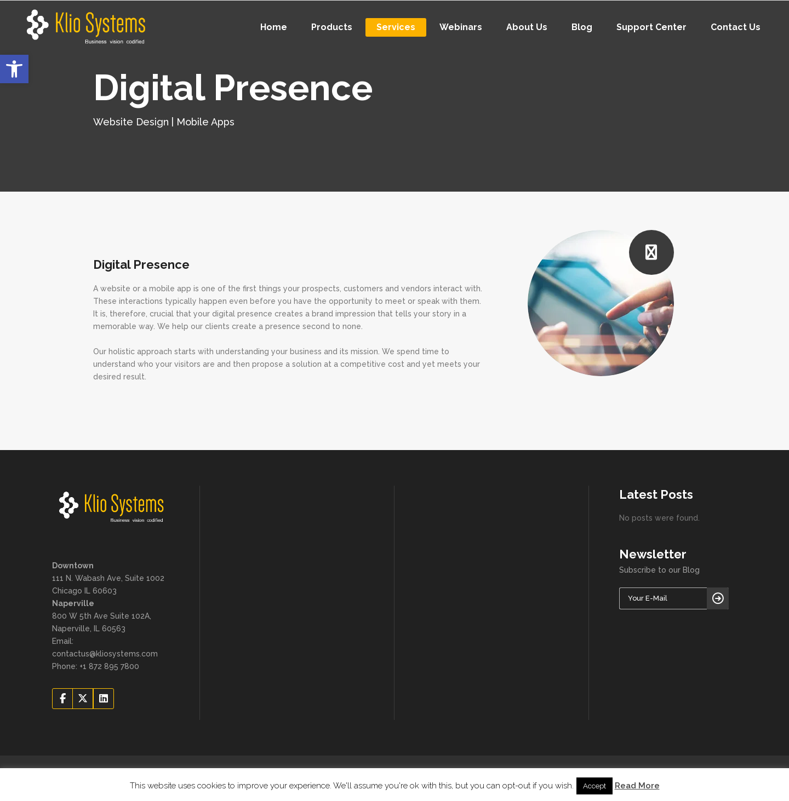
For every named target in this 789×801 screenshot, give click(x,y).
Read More (637, 786)
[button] (14, 69)
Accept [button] (594, 786)
